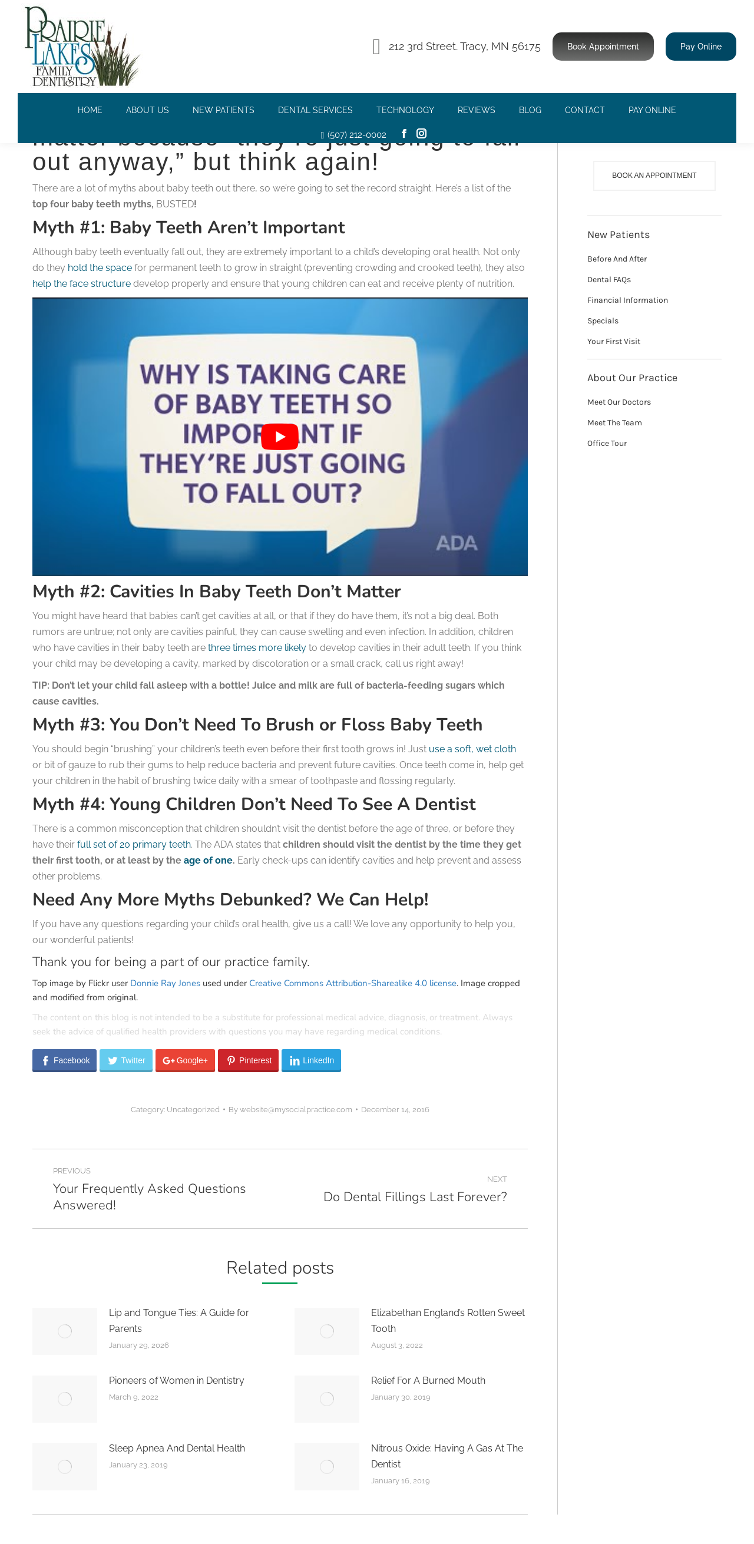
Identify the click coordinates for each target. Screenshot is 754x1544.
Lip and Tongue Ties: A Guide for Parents (179, 1320)
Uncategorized (193, 1109)
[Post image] (64, 1331)
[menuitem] (90, 110)
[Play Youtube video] (280, 436)
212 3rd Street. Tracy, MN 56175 (457, 46)
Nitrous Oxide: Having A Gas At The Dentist (447, 1456)
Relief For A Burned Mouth (428, 1380)
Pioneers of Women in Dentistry (176, 1380)
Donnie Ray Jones (165, 983)
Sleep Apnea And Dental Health (177, 1448)
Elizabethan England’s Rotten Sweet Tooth (448, 1320)
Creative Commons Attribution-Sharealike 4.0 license (353, 983)
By (290, 1109)
